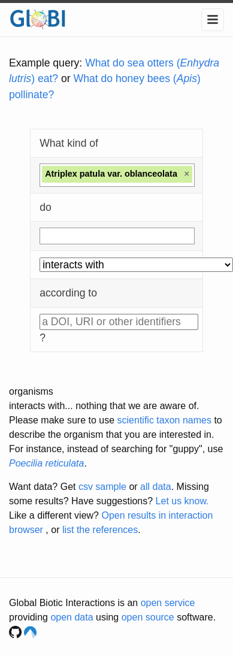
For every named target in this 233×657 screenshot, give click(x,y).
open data (71, 617)
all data (155, 487)
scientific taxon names (164, 420)
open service (168, 603)
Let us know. (182, 501)
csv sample (102, 487)
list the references (100, 530)
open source (148, 617)
